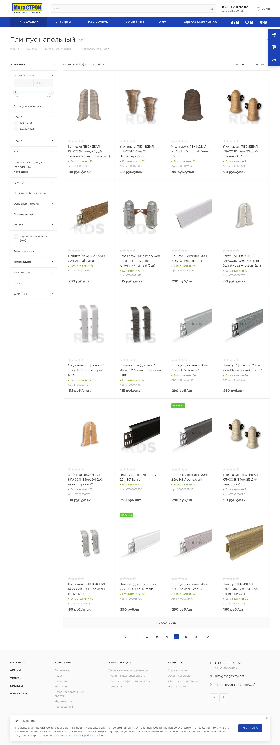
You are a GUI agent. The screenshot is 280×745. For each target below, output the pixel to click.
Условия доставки (179, 675)
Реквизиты (115, 686)
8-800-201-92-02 (235, 7)
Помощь (175, 662)
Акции (15, 670)
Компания (63, 662)
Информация (119, 662)
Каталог (17, 662)
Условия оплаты (178, 670)
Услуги (16, 678)
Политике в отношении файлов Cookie (77, 735)
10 (166, 636)
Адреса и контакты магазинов (128, 670)
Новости (59, 675)
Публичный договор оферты (126, 675)
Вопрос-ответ (177, 686)
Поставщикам (63, 706)
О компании (62, 670)
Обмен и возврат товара (184, 681)
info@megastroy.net (229, 676)
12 (186, 636)
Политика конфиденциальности (129, 681)
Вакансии (18, 693)
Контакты (60, 686)
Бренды (16, 685)
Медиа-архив (63, 701)
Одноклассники (223, 697)
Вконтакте (214, 697)
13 (195, 636)
